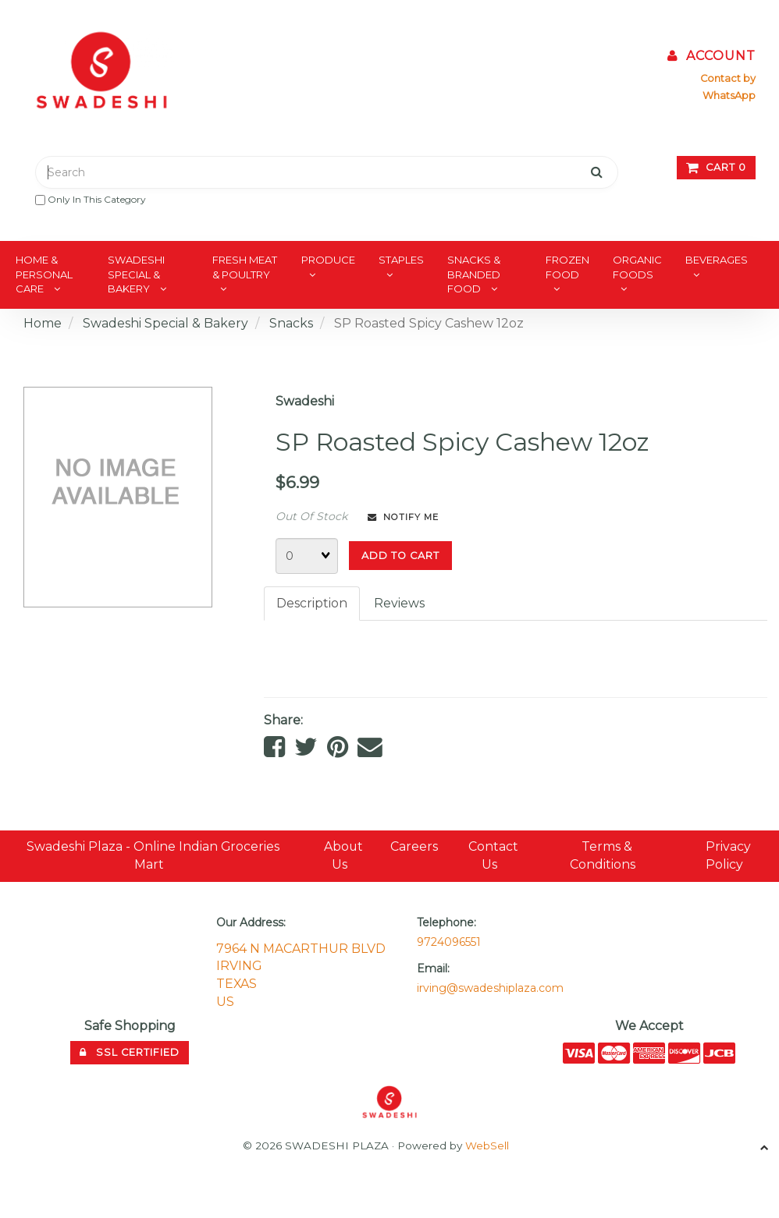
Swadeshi (305, 401)
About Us (344, 857)
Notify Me (403, 517)
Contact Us (494, 857)
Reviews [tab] (399, 603)
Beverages (716, 259)
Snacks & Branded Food (473, 274)
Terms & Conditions (603, 857)
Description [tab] (311, 603)
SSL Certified (130, 1053)
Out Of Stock (311, 516)
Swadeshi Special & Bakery (136, 274)
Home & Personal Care (44, 274)
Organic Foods (637, 267)
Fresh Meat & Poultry (244, 267)
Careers (414, 848)
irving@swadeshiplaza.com (490, 989)
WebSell (487, 1147)
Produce (328, 259)
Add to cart (400, 555)
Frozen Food (567, 267)
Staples (401, 259)
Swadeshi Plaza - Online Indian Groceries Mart (153, 857)
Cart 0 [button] (716, 167)
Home (42, 323)
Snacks (291, 323)
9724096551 (449, 943)
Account (711, 55)
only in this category (90, 199)
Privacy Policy (728, 857)
